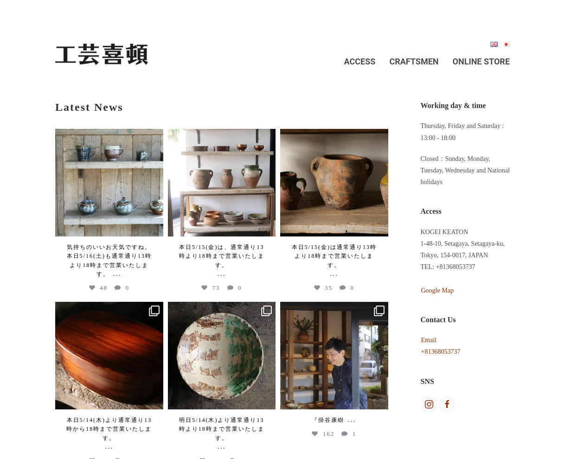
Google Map (437, 290)
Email (429, 340)
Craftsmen (413, 61)
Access (360, 61)
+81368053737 (441, 351)
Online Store (481, 61)
